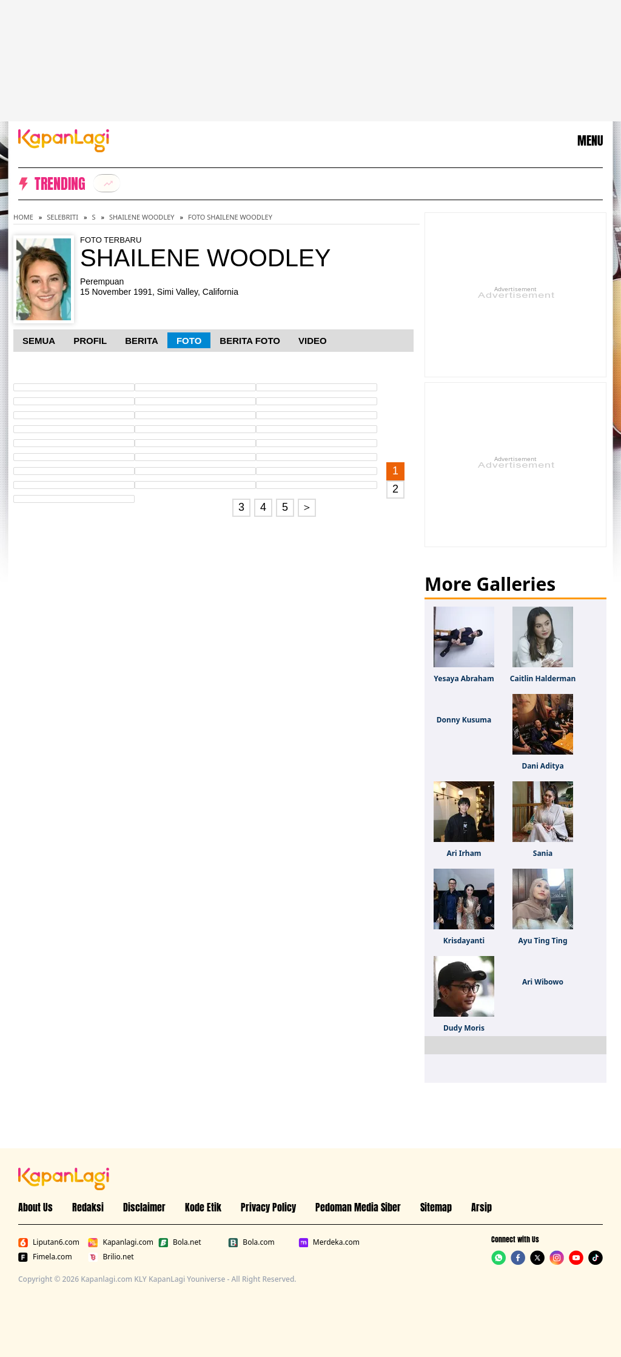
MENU (590, 140)
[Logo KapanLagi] (63, 139)
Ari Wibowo (542, 982)
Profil (90, 340)
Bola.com (251, 1242)
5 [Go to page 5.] (285, 507)
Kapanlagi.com (120, 1242)
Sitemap (436, 1207)
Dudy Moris (464, 1028)
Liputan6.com (48, 1242)
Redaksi (88, 1207)
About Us (35, 1207)
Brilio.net (110, 1257)
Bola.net (179, 1242)
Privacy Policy (268, 1207)
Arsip (481, 1207)
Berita (141, 340)
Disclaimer (144, 1207)
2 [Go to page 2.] (395, 489)
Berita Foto (250, 340)
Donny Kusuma (464, 720)
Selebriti (62, 216)
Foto (188, 340)
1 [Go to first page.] (395, 471)
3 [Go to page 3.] (241, 507)
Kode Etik (203, 1207)
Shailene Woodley (142, 216)
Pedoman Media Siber (358, 1207)
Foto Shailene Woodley (230, 216)
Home (23, 216)
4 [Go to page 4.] (263, 507)
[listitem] (107, 183)
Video (312, 340)
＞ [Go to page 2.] (306, 507)
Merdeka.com (329, 1242)
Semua (38, 340)
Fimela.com (45, 1257)
